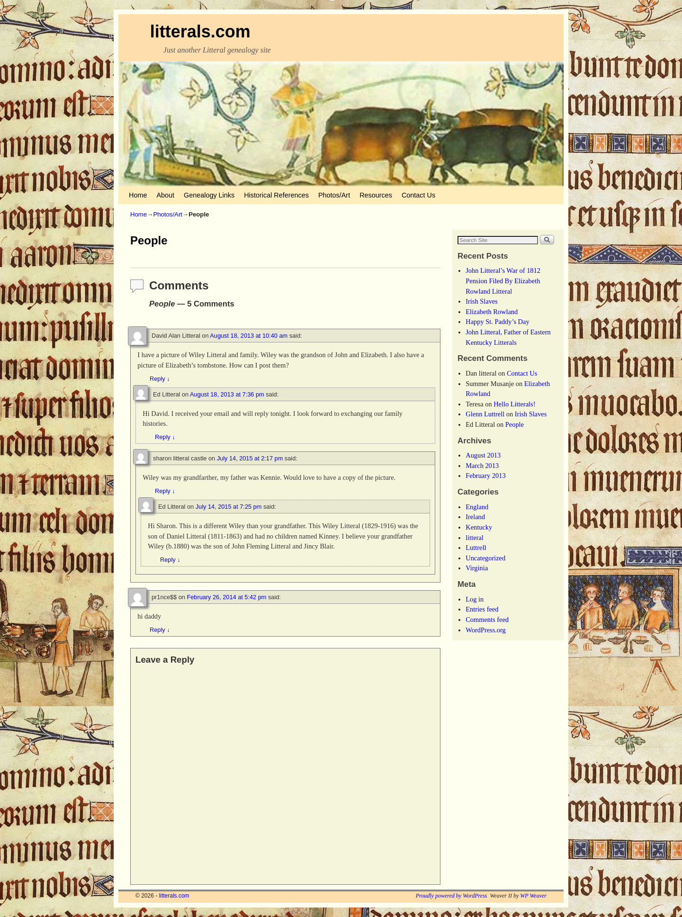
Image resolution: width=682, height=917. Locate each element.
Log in (475, 599)
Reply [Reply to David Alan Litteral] (160, 378)
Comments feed (487, 619)
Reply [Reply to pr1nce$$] (160, 629)
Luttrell (476, 547)
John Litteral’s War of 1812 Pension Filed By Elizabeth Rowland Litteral (503, 281)
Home (138, 195)
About (165, 195)
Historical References (276, 195)
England (477, 507)
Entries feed (482, 609)
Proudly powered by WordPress (451, 895)
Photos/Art (334, 195)
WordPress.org (486, 630)
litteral (475, 537)
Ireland (475, 517)
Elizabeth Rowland (492, 311)
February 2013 (485, 475)
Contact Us (418, 195)
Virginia (477, 568)
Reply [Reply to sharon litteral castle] (165, 490)
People (514, 424)
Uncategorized (485, 558)
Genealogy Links (209, 195)
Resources (375, 195)
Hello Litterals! (514, 404)
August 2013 (483, 455)
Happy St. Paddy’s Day (497, 321)
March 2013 (482, 465)
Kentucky (479, 527)
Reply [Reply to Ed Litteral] (165, 437)
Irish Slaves (482, 301)
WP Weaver (533, 895)
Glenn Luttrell (485, 414)
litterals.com (200, 31)
